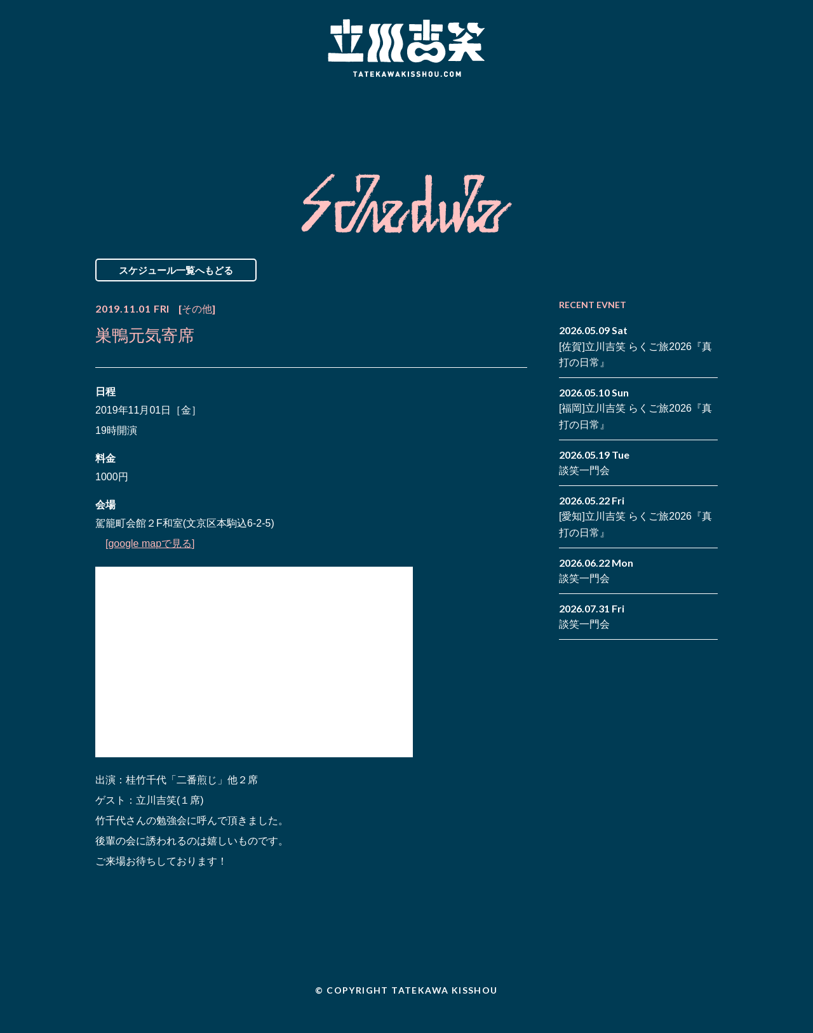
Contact (627, 116)
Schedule (262, 116)
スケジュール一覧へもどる (176, 270)
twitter (708, 106)
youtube (708, 125)
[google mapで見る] (150, 543)
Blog (514, 116)
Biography (388, 116)
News (148, 116)
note (689, 125)
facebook (689, 106)
